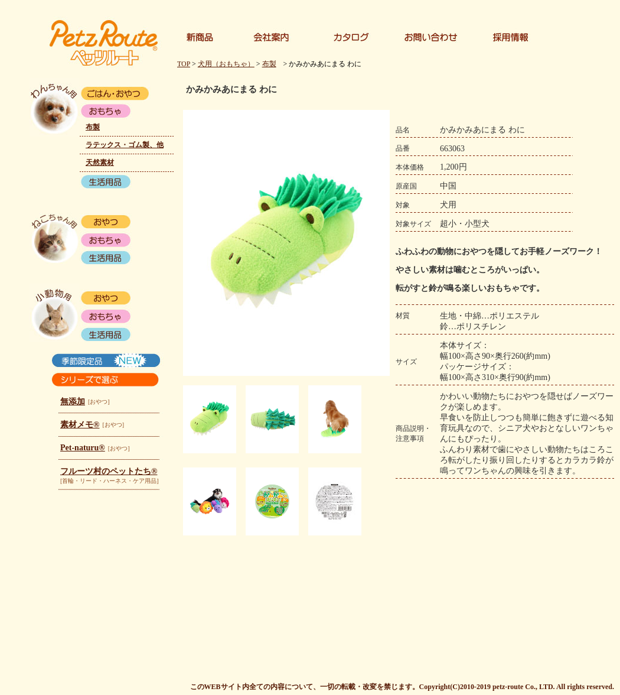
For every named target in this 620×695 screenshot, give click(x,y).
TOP (183, 64)
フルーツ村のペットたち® (108, 471)
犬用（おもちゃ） (226, 64)
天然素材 (100, 162)
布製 (93, 127)
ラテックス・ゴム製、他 (125, 145)
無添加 (72, 401)
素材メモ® (79, 424)
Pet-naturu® (82, 447)
